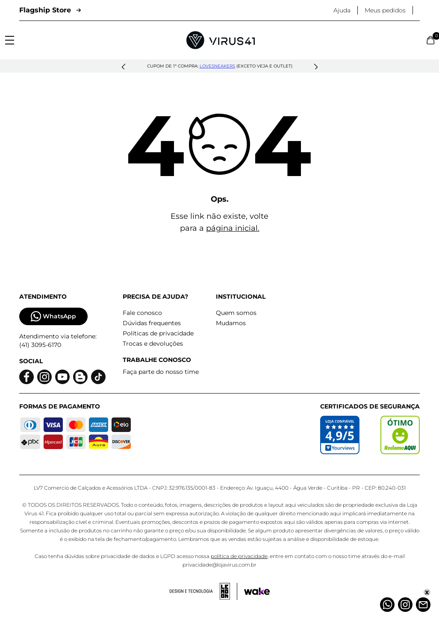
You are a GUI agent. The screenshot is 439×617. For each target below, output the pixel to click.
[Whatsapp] (387, 604)
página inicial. (232, 228)
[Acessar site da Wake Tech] (257, 591)
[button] (123, 67)
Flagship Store (50, 10)
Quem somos (236, 313)
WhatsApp (53, 316)
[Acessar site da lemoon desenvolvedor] (203, 591)
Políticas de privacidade (158, 333)
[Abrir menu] (9, 40)
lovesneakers (217, 66)
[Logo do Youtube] (62, 377)
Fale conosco (142, 313)
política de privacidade (239, 556)
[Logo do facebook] (26, 377)
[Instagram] (405, 604)
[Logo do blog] (80, 377)
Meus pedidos (385, 10)
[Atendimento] (423, 604)
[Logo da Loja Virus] (220, 40)
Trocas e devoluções (153, 343)
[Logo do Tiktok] (98, 377)
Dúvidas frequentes (152, 323)
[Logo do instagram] (44, 377)
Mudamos (231, 323)
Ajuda (342, 10)
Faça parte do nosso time (161, 372)
